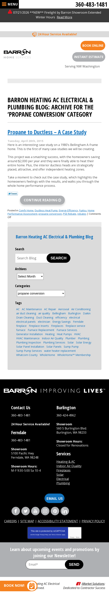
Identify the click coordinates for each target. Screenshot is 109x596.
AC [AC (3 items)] (18, 306)
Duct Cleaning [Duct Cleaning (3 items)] (44, 314)
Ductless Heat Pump (46, 207)
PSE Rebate (69, 210)
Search (58, 255)
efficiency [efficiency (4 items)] (61, 314)
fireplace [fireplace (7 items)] (21, 322)
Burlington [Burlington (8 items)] (74, 310)
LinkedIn (65, 507)
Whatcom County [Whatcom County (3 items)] (27, 351)
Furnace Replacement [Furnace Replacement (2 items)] (41, 326)
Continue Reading (40, 197)
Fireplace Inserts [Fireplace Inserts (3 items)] (39, 322)
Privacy (72, 533)
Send (74, 561)
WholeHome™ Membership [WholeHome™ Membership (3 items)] (74, 351)
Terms (77, 533)
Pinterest (55, 507)
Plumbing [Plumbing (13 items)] (83, 335)
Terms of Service (56, 531)
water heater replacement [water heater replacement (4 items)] (60, 347)
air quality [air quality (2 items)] (44, 310)
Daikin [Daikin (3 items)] (87, 310)
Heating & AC (65, 458)
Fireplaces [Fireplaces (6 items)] (57, 322)
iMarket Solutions (93, 580)
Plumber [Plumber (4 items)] (70, 335)
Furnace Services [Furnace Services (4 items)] (67, 326)
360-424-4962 (66, 412)
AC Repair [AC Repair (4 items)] (50, 306)
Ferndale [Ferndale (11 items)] (78, 318)
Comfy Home (26, 207)
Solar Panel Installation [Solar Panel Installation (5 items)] (30, 343)
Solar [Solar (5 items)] (71, 339)
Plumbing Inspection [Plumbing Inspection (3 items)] (28, 339)
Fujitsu (83, 207)
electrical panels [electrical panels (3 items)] (26, 318)
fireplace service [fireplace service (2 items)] (75, 322)
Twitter (25, 507)
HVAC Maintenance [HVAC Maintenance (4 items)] (28, 335)
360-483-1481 (91, 4)
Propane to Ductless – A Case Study (47, 123)
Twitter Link (13, 190)
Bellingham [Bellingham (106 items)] (59, 310)
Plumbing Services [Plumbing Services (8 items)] (54, 339)
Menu (13, 4)
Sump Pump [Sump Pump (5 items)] (71, 343)
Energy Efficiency (68, 207)
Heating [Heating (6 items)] (49, 330)
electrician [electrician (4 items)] (44, 318)
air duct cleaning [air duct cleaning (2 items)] (26, 310)
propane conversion (50, 210)
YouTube (35, 507)
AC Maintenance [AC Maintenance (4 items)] (32, 306)
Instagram (45, 507)
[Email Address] (49, 561)
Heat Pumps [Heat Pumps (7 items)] (64, 330)
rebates (81, 210)
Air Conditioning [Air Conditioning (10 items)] (81, 306)
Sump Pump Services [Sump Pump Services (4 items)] (29, 347)
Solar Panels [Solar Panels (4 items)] (53, 343)
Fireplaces (63, 467)
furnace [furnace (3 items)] (20, 326)
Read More (64, 17)
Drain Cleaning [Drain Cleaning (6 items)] (25, 314)
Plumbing (63, 480)
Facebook (16, 507)
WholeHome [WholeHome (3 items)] (47, 351)
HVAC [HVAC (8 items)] (77, 330)
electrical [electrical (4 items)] (74, 314)
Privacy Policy (44, 531)
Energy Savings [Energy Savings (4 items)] (61, 318)
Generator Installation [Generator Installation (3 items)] (29, 330)
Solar (60, 471)
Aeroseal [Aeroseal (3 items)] (63, 306)
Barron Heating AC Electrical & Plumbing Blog (54, 233)
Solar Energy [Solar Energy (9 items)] (83, 339)
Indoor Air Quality (68, 463)
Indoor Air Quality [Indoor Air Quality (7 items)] (52, 335)
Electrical (62, 476)
